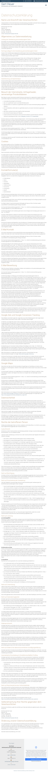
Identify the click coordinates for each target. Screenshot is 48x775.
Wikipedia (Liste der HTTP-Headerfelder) (29, 116)
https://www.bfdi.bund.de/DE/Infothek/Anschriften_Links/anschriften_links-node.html (19, 699)
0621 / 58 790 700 (28, 1)
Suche (33, 770)
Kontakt (27, 770)
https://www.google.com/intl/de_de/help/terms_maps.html (14, 394)
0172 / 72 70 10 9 (11, 764)
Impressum (15, 770)
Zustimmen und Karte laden (36, 759)
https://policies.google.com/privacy (26, 353)
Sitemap (30, 770)
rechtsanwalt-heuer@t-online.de (41, 1)
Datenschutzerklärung (36, 761)
